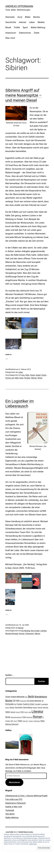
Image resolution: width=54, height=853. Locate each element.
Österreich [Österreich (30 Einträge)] (14, 724)
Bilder (28, 17)
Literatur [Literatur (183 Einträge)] (37, 711)
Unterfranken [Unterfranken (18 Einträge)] (36, 721)
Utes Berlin (10, 814)
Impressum (10, 33)
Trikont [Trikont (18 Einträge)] (15, 721)
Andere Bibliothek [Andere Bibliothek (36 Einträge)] (17, 697)
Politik (17, 27)
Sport (25, 27)
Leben (32, 22)
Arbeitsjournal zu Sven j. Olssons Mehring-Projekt (26, 796)
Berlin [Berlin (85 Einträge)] (31, 696)
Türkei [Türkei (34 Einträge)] (20, 721)
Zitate (36, 33)
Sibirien (34, 378)
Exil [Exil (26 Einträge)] (15, 704)
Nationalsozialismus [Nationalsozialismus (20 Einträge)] (16, 717)
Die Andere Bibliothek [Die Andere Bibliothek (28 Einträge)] (34, 701)
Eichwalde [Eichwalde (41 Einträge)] (9, 704)
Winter (40, 378)
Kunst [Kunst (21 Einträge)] (26, 712)
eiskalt (38, 375)
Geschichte (10, 22)
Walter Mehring (38, 27)
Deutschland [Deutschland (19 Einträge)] (23, 701)
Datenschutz (25, 33)
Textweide (9, 810)
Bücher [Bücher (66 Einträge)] (8, 700)
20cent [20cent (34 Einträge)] (7, 697)
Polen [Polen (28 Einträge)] (24, 717)
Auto (23, 375)
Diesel (32, 375)
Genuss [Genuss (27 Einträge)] (12, 707)
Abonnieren (14, 782)
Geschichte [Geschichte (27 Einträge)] (18, 707)
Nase (21, 378)
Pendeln (27, 378)
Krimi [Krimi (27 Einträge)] (22, 712)
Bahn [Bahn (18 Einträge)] (26, 697)
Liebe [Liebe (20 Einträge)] (29, 712)
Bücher (36, 17)
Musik (8, 27)
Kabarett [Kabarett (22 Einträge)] (12, 712)
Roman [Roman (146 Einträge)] (37, 716)
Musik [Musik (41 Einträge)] (7, 717)
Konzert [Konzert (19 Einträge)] (18, 712)
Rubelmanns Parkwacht (15, 803)
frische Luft (9, 378)
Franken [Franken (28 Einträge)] (19, 704)
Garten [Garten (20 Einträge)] (7, 707)
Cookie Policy (33, 844)
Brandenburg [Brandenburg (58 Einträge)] (41, 696)
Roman (22, 634)
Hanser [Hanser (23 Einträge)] (35, 707)
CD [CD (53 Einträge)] (14, 700)
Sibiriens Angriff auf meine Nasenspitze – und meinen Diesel (23, 95)
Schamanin (29, 634)
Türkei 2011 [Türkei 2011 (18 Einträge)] (25, 721)
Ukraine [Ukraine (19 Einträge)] (31, 721)
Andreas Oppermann (19, 6)
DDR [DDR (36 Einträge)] (17, 701)
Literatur (43, 631)
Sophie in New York (13, 807)
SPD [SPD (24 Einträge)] (11, 721)
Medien (41, 22)
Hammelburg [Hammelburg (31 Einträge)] (27, 707)
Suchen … (9, 675)
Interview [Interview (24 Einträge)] (45, 707)
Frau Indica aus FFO (13, 799)
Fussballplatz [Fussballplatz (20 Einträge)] (44, 704)
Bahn (27, 375)
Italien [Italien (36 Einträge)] (7, 712)
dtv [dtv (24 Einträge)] (43, 701)
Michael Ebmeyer (11, 634)
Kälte (17, 378)
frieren (43, 375)
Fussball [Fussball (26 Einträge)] (37, 704)
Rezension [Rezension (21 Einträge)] (29, 717)
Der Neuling (25, 631)
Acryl (19, 17)
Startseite (10, 17)
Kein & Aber (35, 631)
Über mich (10, 38)
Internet (22, 22)
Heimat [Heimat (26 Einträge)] (39, 707)
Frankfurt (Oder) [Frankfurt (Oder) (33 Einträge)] (28, 704)
